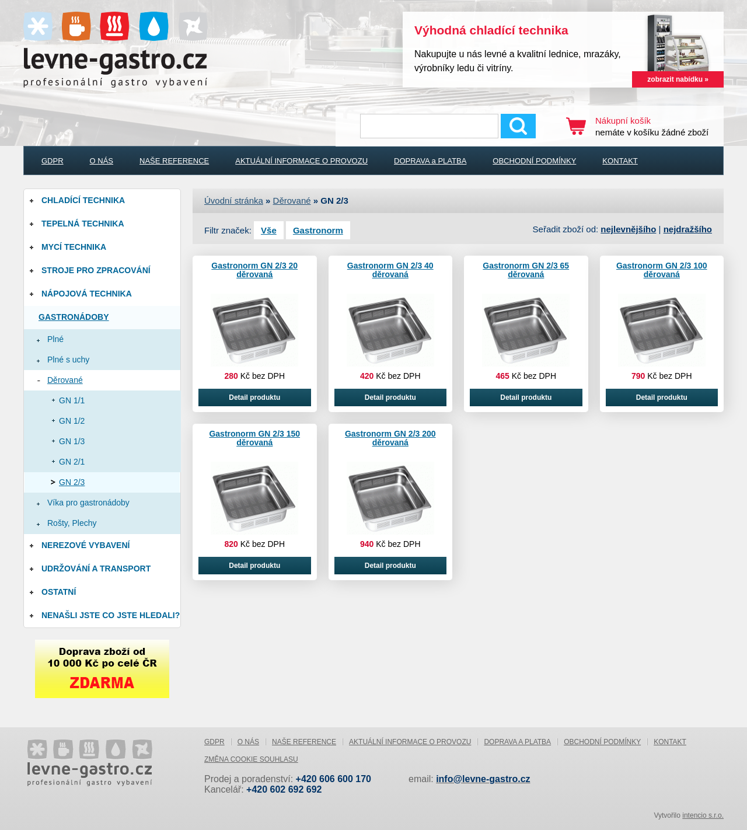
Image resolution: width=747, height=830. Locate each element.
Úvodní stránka (233, 200)
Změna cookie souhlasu (251, 759)
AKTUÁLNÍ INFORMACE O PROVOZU (301, 160)
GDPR (52, 160)
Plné (55, 339)
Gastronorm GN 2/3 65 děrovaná (526, 270)
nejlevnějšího (628, 229)
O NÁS (101, 160)
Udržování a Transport (96, 568)
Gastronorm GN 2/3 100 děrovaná (661, 270)
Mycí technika (73, 247)
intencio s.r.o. (703, 815)
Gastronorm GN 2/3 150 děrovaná (254, 438)
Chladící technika (83, 200)
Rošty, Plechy (72, 523)
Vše (269, 230)
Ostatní (58, 592)
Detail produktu (254, 397)
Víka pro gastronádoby (88, 502)
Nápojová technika (86, 293)
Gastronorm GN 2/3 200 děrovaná (390, 438)
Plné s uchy (68, 359)
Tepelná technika (82, 223)
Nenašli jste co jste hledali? (110, 615)
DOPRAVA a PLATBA (430, 160)
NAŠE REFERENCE (174, 160)
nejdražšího (688, 229)
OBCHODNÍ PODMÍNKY (534, 160)
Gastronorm (318, 230)
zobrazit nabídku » (677, 79)
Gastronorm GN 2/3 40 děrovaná (390, 270)
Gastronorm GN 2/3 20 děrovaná (254, 270)
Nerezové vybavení (85, 545)
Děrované (65, 380)
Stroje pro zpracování (96, 270)
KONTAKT (619, 160)
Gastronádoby (74, 317)
